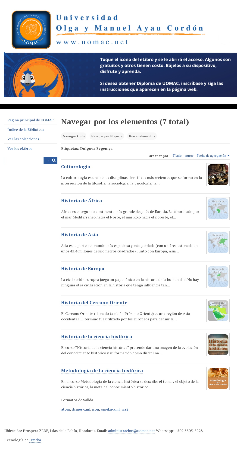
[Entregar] (53, 160)
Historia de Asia (79, 234)
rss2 (125, 409)
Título (177, 155)
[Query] (30, 160)
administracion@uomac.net (131, 430)
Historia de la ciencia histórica (96, 336)
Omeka (35, 439)
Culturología (75, 166)
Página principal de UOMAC (30, 120)
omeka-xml (110, 409)
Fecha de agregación (213, 155)
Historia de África (81, 200)
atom (65, 409)
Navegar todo (74, 136)
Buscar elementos (142, 136)
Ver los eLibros (19, 148)
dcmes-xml (81, 409)
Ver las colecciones (23, 138)
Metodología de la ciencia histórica (102, 370)
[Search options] (47, 160)
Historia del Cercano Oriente (94, 302)
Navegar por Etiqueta (106, 136)
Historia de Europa (82, 268)
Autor (189, 155)
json (95, 409)
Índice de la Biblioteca (25, 129)
